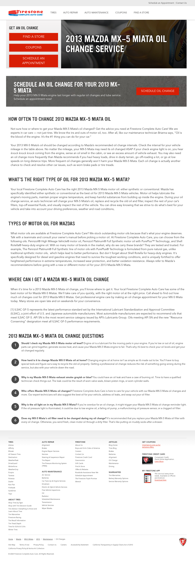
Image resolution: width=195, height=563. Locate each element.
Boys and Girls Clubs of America (87, 448)
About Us (79, 445)
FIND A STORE (141, 13)
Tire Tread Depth (14, 524)
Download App (160, 480)
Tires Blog (113, 448)
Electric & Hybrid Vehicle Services (54, 487)
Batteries (45, 478)
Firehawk (11, 488)
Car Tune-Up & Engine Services (54, 481)
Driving (111, 466)
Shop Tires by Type (15, 503)
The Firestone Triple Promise (86, 479)
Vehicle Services (48, 505)
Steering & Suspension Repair (53, 457)
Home (10, 539)
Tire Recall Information (17, 521)
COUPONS (121, 13)
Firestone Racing (14, 517)
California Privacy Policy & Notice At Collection (26, 548)
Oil (43, 493)
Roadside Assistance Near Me (86, 473)
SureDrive (12, 491)
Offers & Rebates (81, 469)
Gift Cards (79, 463)
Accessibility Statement (80, 545)
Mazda (18, 539)
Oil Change (113, 460)
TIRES (53, 13)
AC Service (46, 475)
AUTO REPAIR (70, 13)
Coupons (34, 47)
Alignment (46, 445)
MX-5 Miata (28, 539)
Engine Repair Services (50, 451)
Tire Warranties (14, 514)
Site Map (11, 545)
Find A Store (33, 36)
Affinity (11, 448)
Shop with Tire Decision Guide (20, 506)
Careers (78, 451)
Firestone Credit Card (83, 457)
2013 (38, 539)
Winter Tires (13, 530)
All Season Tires (14, 454)
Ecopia (11, 473)
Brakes (44, 448)
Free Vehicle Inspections (51, 490)
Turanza (11, 476)
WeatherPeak (13, 460)
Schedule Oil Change (157, 91)
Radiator (45, 496)
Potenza (11, 479)
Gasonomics (80, 460)
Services (45, 454)
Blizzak (11, 451)
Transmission (47, 502)
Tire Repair (46, 460)
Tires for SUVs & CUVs (16, 527)
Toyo (10, 494)
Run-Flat (11, 485)
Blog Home (113, 445)
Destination (12, 457)
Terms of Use (24, 545)
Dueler (10, 482)
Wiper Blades (47, 508)
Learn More (159, 461)
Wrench (78, 482)
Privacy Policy (39, 545)
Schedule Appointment (84, 476)
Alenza (11, 445)
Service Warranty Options (118, 481)
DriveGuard (12, 463)
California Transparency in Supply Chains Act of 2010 (113, 545)
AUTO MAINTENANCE (96, 13)
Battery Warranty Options (118, 478)
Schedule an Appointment (162, 3)
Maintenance (114, 463)
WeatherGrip (13, 469)
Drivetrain (45, 484)
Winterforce (12, 466)
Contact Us (181, 3)
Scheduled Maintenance (51, 499)
